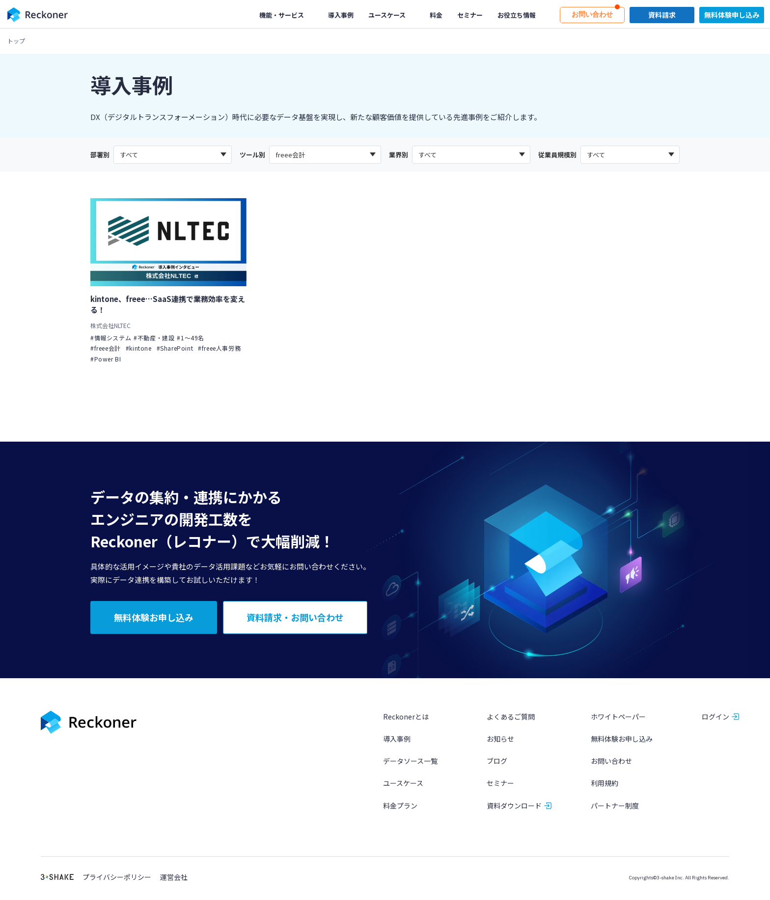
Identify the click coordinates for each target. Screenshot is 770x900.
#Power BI (105, 359)
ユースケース (403, 784)
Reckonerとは (406, 718)
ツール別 (252, 154)
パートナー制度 (615, 806)
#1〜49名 (190, 337)
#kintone (139, 348)
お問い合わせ (611, 762)
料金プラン (400, 806)
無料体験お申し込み (622, 740)
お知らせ (500, 740)
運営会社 (174, 878)
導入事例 (397, 740)
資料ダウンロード (514, 806)
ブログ (497, 762)
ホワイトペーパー (618, 718)
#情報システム (110, 337)
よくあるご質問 (511, 718)
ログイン (715, 718)
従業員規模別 (557, 154)
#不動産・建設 (154, 337)
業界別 (398, 154)
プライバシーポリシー (116, 878)
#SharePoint (175, 348)
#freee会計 (105, 348)
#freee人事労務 (219, 348)
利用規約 (604, 784)
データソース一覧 (410, 762)
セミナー (500, 784)
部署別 (100, 154)
